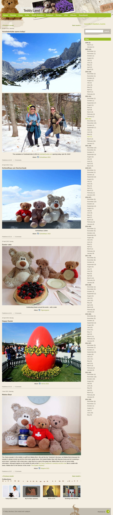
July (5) (89, 210)
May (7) (89, 332)
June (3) (89, 85)
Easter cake (6, 245)
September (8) (91, 235)
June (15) (90, 300)
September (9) (91, 264)
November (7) (91, 347)
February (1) (91, 193)
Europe (59, 15)
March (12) (90, 278)
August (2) (90, 157)
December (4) (91, 287)
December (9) (91, 199)
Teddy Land (32, 10)
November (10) (91, 123)
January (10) (91, 195)
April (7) (89, 217)
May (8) (89, 302)
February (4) (91, 222)
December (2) (91, 73)
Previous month (8, 25)
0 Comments (18, 160)
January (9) (90, 253)
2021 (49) (88, 145)
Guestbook (83, 15)
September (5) (91, 293)
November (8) (91, 260)
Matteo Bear (7, 395)
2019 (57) (88, 197)
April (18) (90, 305)
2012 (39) (88, 399)
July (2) (89, 83)
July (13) (89, 240)
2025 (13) (88, 49)
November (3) (91, 150)
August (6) (90, 354)
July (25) (89, 327)
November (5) (91, 231)
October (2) (90, 78)
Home (5, 15)
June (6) (89, 132)
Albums (73, 15)
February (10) (91, 141)
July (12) (89, 356)
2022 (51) (88, 118)
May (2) (89, 65)
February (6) (91, 309)
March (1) (90, 45)
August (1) (90, 58)
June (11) (90, 329)
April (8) (89, 109)
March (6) (90, 112)
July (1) (89, 60)
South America (37, 15)
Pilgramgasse (45, 310)
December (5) (91, 257)
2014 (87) (88, 343)
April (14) (90, 163)
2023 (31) (88, 96)
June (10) (90, 412)
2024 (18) (88, 71)
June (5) (89, 183)
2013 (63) (88, 372)
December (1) (91, 51)
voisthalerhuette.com (45, 154)
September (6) (91, 177)
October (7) (90, 152)
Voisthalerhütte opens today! (13, 32)
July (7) (89, 269)
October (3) (90, 174)
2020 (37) (88, 168)
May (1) (89, 244)
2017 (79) (88, 255)
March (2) (90, 69)
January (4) (90, 224)
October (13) (91, 233)
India (27, 15)
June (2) (89, 62)
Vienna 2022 (45, 383)
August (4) (90, 266)
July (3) (89, 181)
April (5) (89, 136)
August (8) (90, 237)
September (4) (91, 154)
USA (66, 15)
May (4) (89, 107)
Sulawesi (49, 15)
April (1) (89, 89)
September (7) (91, 103)
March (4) (90, 139)
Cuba (20, 15)
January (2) (90, 312)
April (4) (89, 390)
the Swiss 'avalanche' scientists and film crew (52, 463)
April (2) (89, 67)
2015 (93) (88, 314)
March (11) (90, 336)
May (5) (89, 273)
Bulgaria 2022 (45, 468)
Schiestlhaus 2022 (45, 157)
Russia (13, 15)
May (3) (89, 87)
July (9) (89, 383)
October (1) (90, 56)
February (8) (91, 395)
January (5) (90, 341)
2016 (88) (88, 285)
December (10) (91, 148)
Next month (76, 25)
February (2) (91, 94)
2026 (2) (87, 42)
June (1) (89, 161)
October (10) (91, 379)
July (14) (89, 298)
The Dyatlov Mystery (37, 465)
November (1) (91, 53)
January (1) (90, 47)
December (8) (91, 401)
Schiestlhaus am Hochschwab (14, 168)
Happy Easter (7, 321)
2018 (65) (88, 226)
